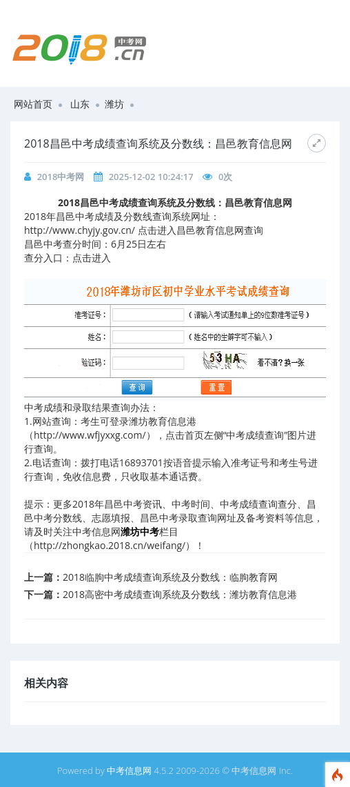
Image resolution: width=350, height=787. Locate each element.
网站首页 (33, 103)
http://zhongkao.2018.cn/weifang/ (109, 545)
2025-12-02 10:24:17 (151, 176)
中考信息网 (129, 770)
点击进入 (91, 257)
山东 (80, 103)
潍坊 (114, 103)
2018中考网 (61, 176)
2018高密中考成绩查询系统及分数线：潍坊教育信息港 (180, 594)
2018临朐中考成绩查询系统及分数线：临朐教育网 (170, 577)
